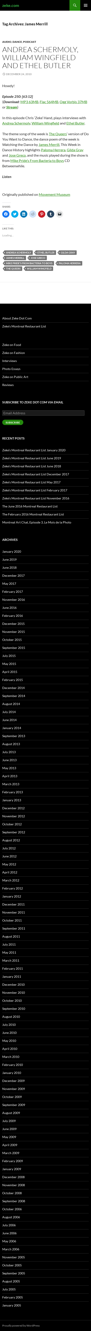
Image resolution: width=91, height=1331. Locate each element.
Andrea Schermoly (16, 123)
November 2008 (13, 1185)
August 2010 (11, 1016)
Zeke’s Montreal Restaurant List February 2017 (34, 490)
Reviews (8, 385)
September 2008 (13, 1201)
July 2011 (9, 944)
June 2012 (9, 856)
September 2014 (13, 696)
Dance (17, 41)
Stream (11, 107)
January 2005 (11, 1305)
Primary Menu (85, 5)
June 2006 (9, 1233)
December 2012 (13, 808)
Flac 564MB (49, 102)
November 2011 (13, 912)
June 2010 (9, 1033)
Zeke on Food (11, 345)
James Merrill (49, 144)
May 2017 (9, 583)
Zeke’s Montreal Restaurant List (24, 326)
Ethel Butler (75, 123)
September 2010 (13, 1008)
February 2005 (12, 1297)
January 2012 (11, 896)
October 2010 (12, 1000)
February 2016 (12, 615)
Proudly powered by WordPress (21, 1325)
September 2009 (13, 1105)
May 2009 (9, 1137)
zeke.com (10, 5)
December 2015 (13, 624)
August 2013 (11, 744)
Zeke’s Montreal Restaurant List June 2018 (31, 466)
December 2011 (13, 904)
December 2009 (13, 1081)
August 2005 (11, 1281)
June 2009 (9, 1129)
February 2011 (12, 968)
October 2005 (12, 1265)
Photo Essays (11, 369)
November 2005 (13, 1257)
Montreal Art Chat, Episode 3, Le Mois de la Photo (36, 522)
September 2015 (13, 648)
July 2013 (9, 752)
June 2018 (9, 567)
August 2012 (11, 840)
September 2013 (13, 736)
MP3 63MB (29, 102)
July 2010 (9, 1024)
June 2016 (9, 607)
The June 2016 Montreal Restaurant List (30, 506)
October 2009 (12, 1097)
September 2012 (13, 832)
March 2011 (10, 960)
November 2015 (13, 632)
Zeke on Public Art (15, 377)
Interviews (9, 361)
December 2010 (13, 984)
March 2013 (10, 784)
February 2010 (12, 1065)
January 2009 (11, 1169)
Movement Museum (54, 194)
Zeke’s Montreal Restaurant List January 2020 (33, 450)
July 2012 (9, 848)
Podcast (29, 41)
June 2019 (9, 559)
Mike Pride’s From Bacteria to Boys (37, 160)
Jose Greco (17, 155)
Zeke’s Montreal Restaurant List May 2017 (31, 482)
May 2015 (9, 664)
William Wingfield (45, 123)
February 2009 (12, 1161)
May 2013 (9, 768)
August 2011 (11, 936)
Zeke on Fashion (13, 353)
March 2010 (10, 1057)
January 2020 (11, 551)
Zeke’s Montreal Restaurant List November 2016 (35, 498)
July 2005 (9, 1289)
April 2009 (9, 1145)
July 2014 (9, 712)
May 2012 (9, 864)
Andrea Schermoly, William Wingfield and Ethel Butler (40, 57)
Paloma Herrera (53, 150)
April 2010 (9, 1049)
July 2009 (9, 1121)
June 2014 (9, 720)
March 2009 (10, 1153)
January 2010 (11, 1073)
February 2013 (12, 792)
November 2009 (13, 1089)
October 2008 (12, 1193)
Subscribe (13, 422)
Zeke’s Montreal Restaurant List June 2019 (31, 458)
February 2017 (12, 591)
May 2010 (9, 1041)
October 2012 (12, 824)
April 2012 (9, 872)
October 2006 (12, 1209)
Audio (6, 41)
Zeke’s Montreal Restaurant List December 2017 (35, 474)
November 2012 (13, 816)
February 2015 (12, 680)
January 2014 (11, 728)
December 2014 (13, 688)
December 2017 (13, 575)
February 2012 (12, 888)
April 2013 (9, 776)
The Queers (58, 134)
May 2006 (9, 1241)
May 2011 (9, 952)
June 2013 (9, 760)
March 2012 (10, 880)
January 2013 (11, 800)
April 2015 (9, 672)
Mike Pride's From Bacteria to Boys (29, 263)
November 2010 (13, 992)
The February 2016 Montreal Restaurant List (33, 514)
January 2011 (11, 976)
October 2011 (12, 920)
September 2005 (13, 1273)
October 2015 (12, 640)
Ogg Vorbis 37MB (73, 102)
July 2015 (9, 656)
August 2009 (11, 1113)
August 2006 (11, 1217)
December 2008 (13, 1177)
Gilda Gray (75, 150)
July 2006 (9, 1225)
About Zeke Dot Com (17, 318)
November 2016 (13, 599)
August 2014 (11, 704)
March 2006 (10, 1249)
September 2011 (13, 928)
